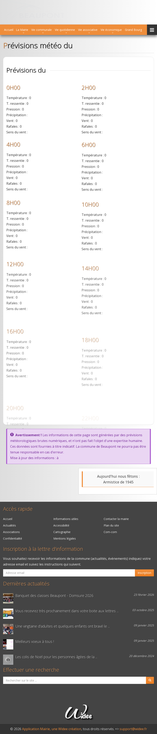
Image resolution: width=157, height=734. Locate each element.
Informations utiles (65, 519)
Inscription (144, 573)
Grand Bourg (133, 30)
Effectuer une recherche (31, 669)
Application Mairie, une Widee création (51, 729)
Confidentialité (12, 538)
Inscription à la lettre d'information (43, 548)
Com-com (110, 532)
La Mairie (22, 30)
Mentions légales (64, 538)
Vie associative (88, 30)
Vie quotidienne (65, 30)
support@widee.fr (133, 729)
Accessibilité (61, 525)
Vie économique (111, 30)
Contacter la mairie (116, 519)
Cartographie (62, 532)
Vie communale (41, 30)
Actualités (9, 525)
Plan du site (111, 525)
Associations (11, 532)
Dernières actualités (26, 583)
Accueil (8, 30)
